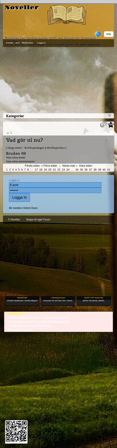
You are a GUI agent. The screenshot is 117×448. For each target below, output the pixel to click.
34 (76, 169)
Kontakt (9, 43)
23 (63, 169)
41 (108, 169)
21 (54, 169)
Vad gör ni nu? (24, 140)
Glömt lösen (30, 208)
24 (67, 169)
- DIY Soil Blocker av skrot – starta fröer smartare (36, 317)
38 (95, 169)
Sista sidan (85, 165)
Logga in (41, 43)
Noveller (22, 7)
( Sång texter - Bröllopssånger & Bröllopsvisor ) (36, 147)
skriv (17, 43)
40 (104, 169)
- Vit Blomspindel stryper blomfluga (27, 325)
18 (40, 169)
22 (58, 169)
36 (85, 169)
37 (90, 169)
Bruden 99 (16, 153)
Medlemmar (27, 43)
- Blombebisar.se (14, 313)
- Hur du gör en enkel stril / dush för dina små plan (37, 321)
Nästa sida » (70, 165)
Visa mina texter (15, 157)
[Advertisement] (58, 79)
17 (36, 169)
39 (99, 169)
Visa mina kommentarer (20, 161)
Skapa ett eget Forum (38, 219)
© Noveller (14, 219)
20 (49, 169)
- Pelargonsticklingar (18, 329)
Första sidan (32, 165)
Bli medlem (15, 208)
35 (81, 169)
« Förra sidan (49, 165)
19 (45, 169)
